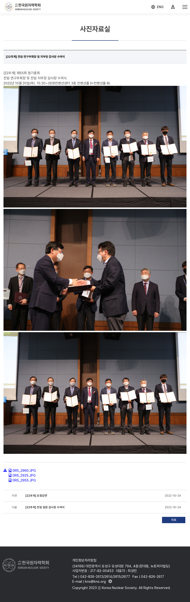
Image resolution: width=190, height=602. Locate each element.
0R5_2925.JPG (24, 475)
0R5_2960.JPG (24, 470)
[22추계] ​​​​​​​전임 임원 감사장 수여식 (45, 507)
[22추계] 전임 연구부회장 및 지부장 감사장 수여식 (36, 56)
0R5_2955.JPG (24, 480)
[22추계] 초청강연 (36, 495)
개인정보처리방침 (84, 560)
